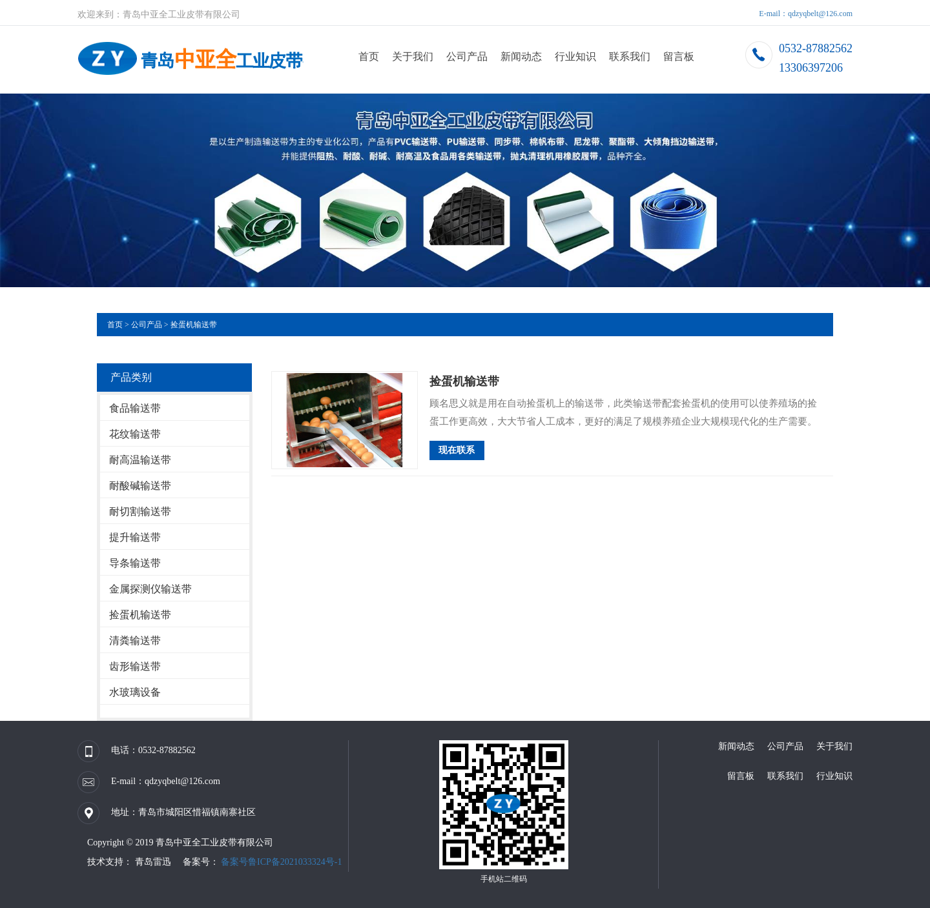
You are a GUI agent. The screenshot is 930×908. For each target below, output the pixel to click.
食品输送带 (135, 408)
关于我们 (412, 56)
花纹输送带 (135, 434)
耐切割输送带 (140, 511)
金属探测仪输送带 (150, 588)
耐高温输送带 (140, 459)
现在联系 (457, 450)
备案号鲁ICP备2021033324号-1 (281, 862)
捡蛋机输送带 (193, 324)
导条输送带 (135, 563)
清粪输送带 (135, 640)
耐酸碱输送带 (140, 485)
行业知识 (575, 56)
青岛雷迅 (151, 862)
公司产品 (467, 56)
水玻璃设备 (135, 692)
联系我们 (629, 56)
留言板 (678, 56)
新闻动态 (521, 56)
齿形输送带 (135, 666)
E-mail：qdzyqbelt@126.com (805, 13)
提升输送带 (135, 537)
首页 (368, 56)
